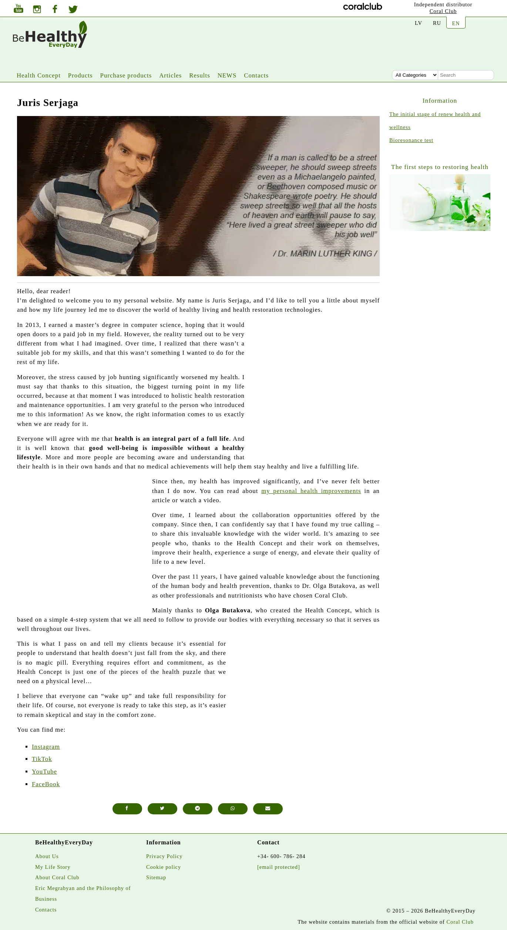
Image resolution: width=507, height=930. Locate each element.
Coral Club (443, 11)
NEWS (227, 75)
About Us (47, 856)
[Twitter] (73, 10)
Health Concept (39, 75)
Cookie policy (163, 867)
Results (199, 75)
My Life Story (52, 867)
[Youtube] (18, 9)
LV (418, 23)
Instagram (46, 746)
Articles (170, 75)
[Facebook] (55, 10)
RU (437, 23)
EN (456, 23)
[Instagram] (37, 10)
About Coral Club (57, 877)
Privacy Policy (164, 856)
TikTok (42, 758)
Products (80, 75)
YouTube (44, 771)
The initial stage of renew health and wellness (435, 120)
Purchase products (126, 75)
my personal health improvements (311, 490)
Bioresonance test (411, 140)
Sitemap (156, 877)
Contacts (256, 75)
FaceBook (46, 784)
